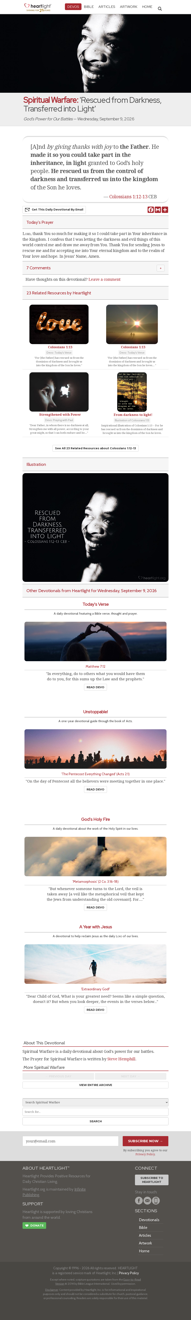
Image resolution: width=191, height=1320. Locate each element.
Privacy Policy (145, 1154)
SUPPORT (32, 1204)
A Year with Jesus (95, 927)
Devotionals (149, 1219)
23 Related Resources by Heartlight (58, 293)
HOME (147, 6)
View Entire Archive (95, 1085)
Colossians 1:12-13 (128, 196)
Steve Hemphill (121, 1059)
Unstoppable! (95, 712)
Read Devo (95, 687)
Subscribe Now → (145, 1141)
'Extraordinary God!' (95, 989)
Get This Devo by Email (54, 209)
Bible (89, 6)
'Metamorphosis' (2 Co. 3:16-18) (95, 881)
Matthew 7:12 (95, 666)
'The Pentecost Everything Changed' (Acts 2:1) (95, 774)
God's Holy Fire (95, 819)
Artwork (128, 6)
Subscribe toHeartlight (151, 1180)
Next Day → (130, 1076)
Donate (34, 1226)
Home (144, 1251)
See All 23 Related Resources (95, 448)
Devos (73, 6)
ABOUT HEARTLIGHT (45, 1168)
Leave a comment (104, 279)
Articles (106, 6)
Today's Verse (95, 604)
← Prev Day (58, 1076)
